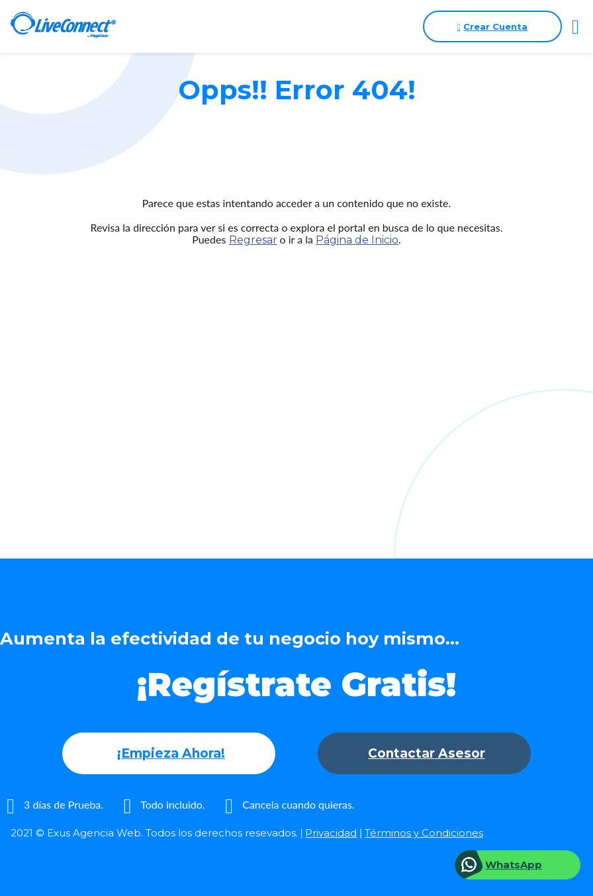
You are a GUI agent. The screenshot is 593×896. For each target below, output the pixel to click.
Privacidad (331, 833)
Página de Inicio (357, 240)
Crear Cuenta (492, 26)
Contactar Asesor (426, 753)
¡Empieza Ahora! (171, 753)
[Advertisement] (296, 376)
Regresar (253, 240)
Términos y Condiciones (424, 833)
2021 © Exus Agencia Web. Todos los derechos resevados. (154, 833)
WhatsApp (513, 864)
